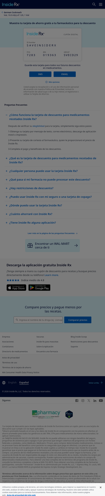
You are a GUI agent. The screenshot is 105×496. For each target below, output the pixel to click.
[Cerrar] (101, 491)
